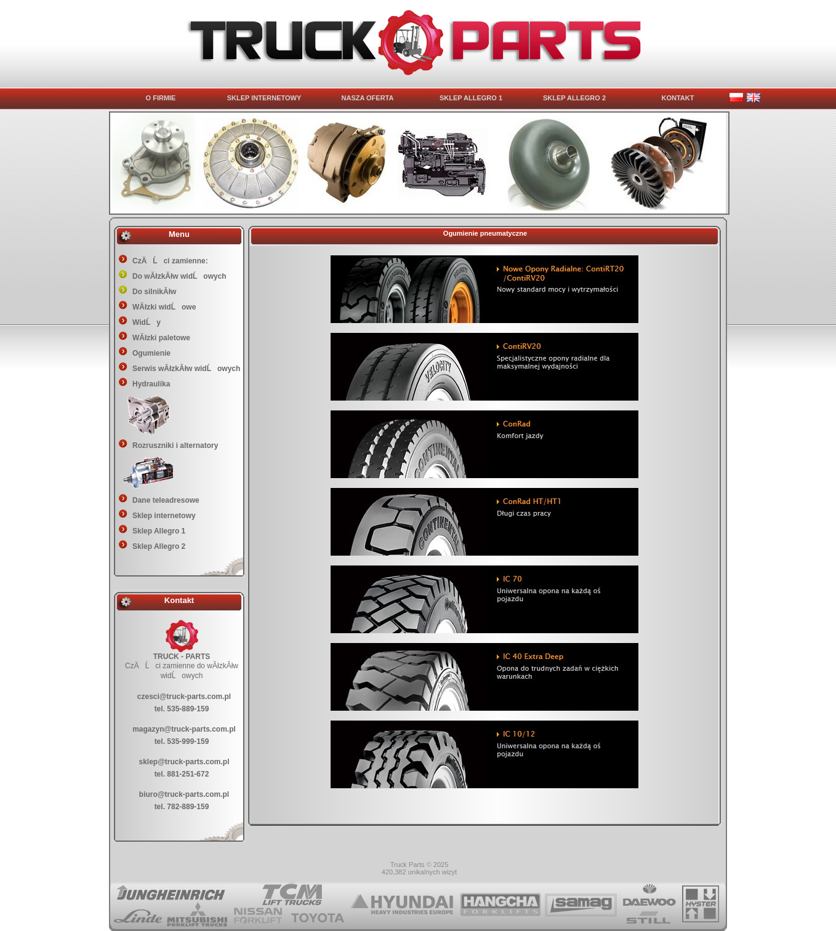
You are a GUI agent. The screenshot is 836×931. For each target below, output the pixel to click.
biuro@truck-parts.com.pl (184, 794)
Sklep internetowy (164, 515)
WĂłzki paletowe (161, 338)
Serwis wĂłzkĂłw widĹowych (186, 368)
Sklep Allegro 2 (158, 546)
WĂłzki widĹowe (164, 307)
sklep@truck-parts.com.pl (184, 761)
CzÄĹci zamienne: (170, 261)
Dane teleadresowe (165, 500)
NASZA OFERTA (368, 98)
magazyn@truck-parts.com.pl (184, 729)
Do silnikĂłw (154, 291)
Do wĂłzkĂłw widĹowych (179, 276)
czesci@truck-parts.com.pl (184, 696)
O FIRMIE (161, 98)
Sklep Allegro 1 (158, 531)
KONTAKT (678, 98)
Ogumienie (151, 353)
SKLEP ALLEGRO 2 (574, 98)
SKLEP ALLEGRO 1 (471, 98)
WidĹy (146, 322)
